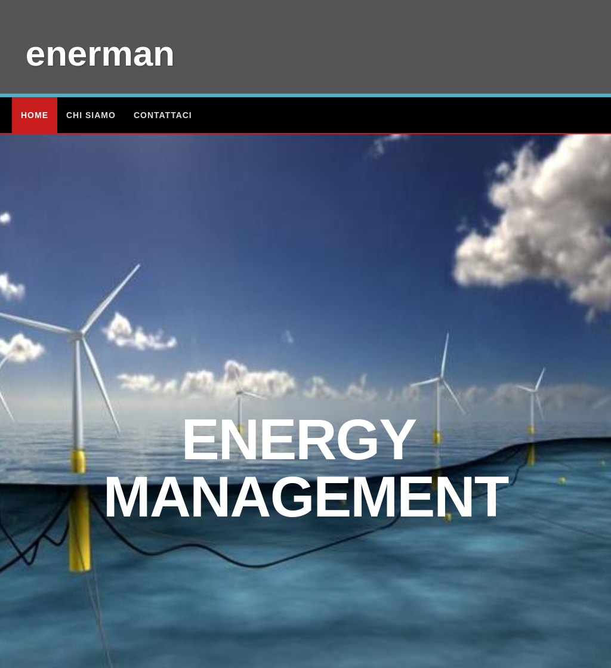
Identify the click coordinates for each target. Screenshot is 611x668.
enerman (100, 53)
